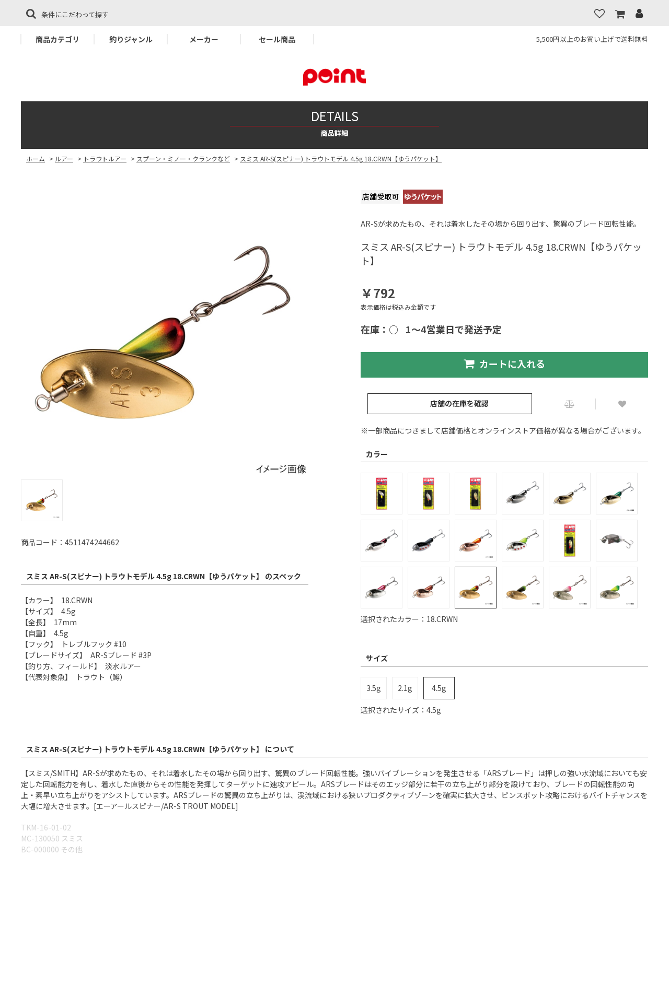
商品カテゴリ (57, 39)
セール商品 (277, 39)
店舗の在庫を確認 (459, 403)
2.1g (405, 688)
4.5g (439, 688)
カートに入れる (504, 363)
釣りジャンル (131, 39)
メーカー (203, 39)
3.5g (373, 688)
